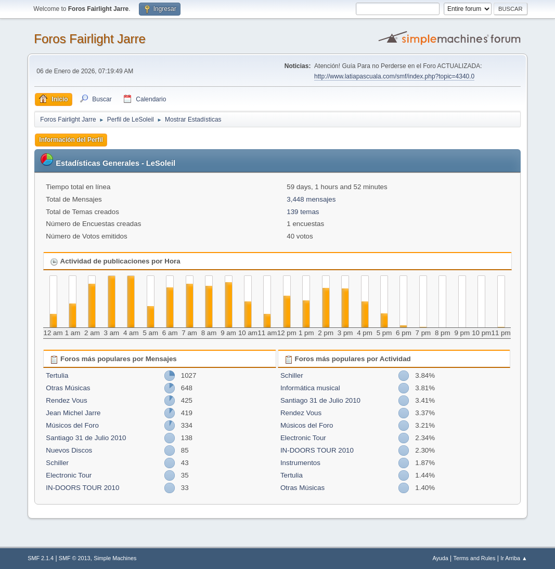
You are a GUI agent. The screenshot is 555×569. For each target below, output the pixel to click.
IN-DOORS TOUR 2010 (82, 488)
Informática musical (310, 388)
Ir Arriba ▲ (513, 558)
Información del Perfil (71, 139)
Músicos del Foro (72, 425)
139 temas (303, 212)
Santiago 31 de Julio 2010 (86, 438)
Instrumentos (300, 463)
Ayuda (440, 558)
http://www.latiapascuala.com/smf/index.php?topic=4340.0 (394, 76)
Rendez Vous (66, 400)
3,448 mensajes (311, 199)
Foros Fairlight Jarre (90, 39)
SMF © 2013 (75, 558)
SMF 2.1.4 (41, 558)
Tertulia (57, 375)
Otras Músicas (68, 388)
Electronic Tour (69, 475)
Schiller (57, 463)
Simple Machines (115, 558)
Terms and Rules (475, 558)
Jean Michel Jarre (73, 413)
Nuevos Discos (69, 450)
